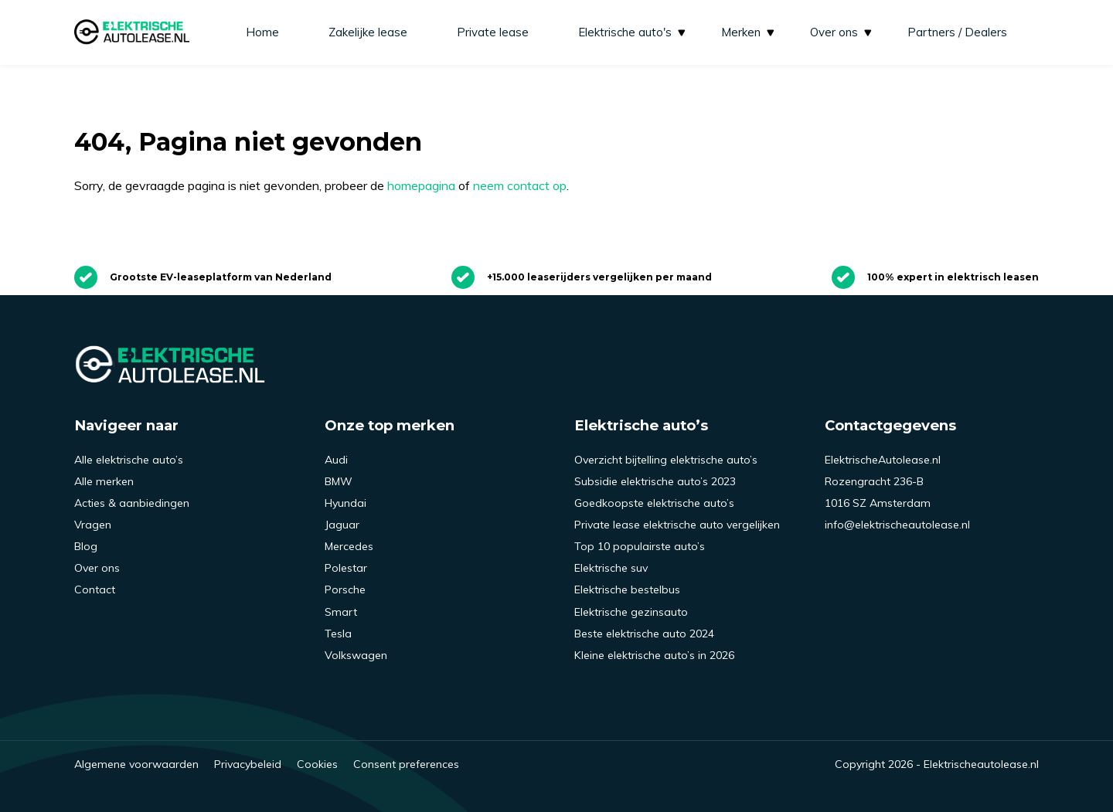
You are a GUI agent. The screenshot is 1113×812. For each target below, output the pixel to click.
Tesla (338, 633)
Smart (341, 612)
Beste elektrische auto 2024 (644, 633)
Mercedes (349, 546)
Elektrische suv (611, 568)
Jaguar (342, 525)
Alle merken (104, 481)
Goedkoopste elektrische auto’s (654, 503)
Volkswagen (356, 655)
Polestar (346, 568)
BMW (338, 481)
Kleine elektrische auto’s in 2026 (654, 655)
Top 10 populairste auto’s (639, 546)
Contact (94, 589)
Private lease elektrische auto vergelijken (677, 525)
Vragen (92, 525)
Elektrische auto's (633, 32)
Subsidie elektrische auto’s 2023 (655, 481)
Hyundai (345, 503)
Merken (749, 32)
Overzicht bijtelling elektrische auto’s (665, 460)
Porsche (345, 589)
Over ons (842, 32)
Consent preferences (406, 764)
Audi (336, 460)
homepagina (421, 185)
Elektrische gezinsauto (631, 612)
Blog (85, 546)
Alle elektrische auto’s (128, 460)
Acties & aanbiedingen (131, 503)
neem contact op (520, 185)
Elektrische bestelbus (627, 589)
